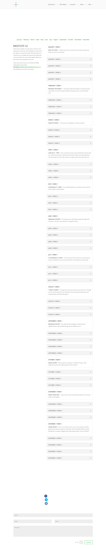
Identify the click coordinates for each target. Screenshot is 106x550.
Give (89, 4)
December (86, 39)
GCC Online (63, 4)
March (33, 39)
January (19, 39)
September (63, 39)
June (46, 39)
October (70, 39)
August (56, 39)
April (37, 39)
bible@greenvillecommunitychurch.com (25, 67)
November (78, 39)
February (26, 39)
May (42, 39)
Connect (72, 4)
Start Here (51, 4)
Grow (81, 4)
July (51, 39)
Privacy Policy (55, 546)
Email (48, 546)
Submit (88, 535)
